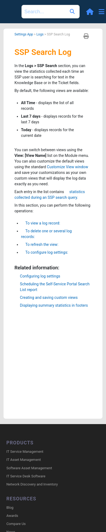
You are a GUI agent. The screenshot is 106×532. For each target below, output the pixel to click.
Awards (12, 516)
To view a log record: (40, 223)
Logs (39, 34)
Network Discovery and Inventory (32, 484)
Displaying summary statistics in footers (54, 305)
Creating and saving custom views (48, 297)
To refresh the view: (39, 244)
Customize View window (67, 167)
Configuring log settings (40, 276)
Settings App (23, 34)
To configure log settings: (44, 252)
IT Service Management (24, 452)
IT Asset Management (23, 460)
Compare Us (16, 524)
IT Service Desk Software (25, 476)
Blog (9, 507)
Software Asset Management (29, 468)
